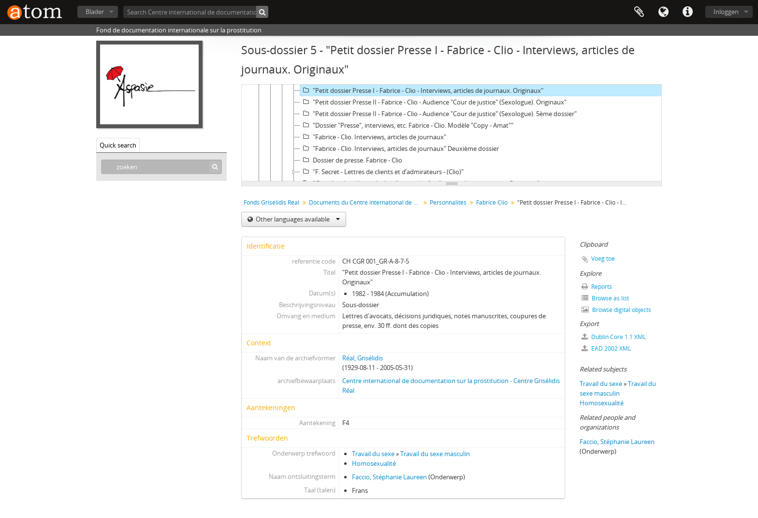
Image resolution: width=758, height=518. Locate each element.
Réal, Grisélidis (362, 358)
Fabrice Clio (492, 202)
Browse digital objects (616, 310)
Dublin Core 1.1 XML (614, 337)
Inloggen (726, 11)
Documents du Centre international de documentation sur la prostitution (366, 202)
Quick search (118, 145)
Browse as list (605, 298)
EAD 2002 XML (606, 348)
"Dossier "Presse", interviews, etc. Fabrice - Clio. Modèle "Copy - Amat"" (406, 125)
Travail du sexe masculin (435, 453)
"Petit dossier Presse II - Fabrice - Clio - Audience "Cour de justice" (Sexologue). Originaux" (433, 102)
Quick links (687, 12)
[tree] (451, 133)
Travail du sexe (373, 453)
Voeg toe (603, 258)
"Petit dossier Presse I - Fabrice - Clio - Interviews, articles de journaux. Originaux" (421, 90)
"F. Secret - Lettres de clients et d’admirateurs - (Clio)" (382, 172)
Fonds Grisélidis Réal (271, 202)
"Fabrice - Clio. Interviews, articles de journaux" (373, 137)
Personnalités (448, 202)
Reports (597, 286)
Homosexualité (374, 463)
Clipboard (639, 12)
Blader (95, 11)
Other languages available (297, 219)
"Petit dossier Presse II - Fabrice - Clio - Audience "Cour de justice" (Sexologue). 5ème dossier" (438, 113)
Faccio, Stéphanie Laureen (389, 477)
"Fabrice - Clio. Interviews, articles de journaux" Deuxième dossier (399, 148)
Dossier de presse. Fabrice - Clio (351, 160)
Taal (663, 12)
